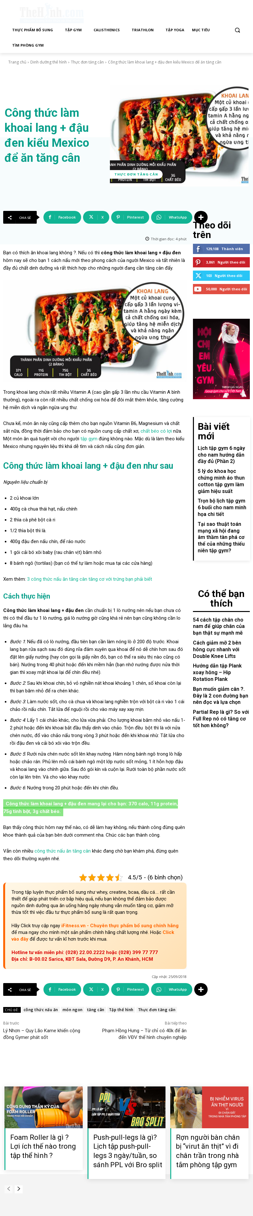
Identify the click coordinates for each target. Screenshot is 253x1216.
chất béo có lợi (156, 431)
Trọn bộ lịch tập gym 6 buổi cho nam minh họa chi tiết (222, 471)
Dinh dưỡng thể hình (48, 62)
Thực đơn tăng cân (87, 62)
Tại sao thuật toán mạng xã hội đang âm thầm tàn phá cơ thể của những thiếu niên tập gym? (222, 498)
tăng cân (95, 1009)
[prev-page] (8, 1189)
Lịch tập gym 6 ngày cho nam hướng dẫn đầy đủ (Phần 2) (223, 429)
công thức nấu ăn (41, 1009)
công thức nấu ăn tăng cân (62, 851)
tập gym (88, 439)
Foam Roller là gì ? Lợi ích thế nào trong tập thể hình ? (43, 1146)
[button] (237, 30)
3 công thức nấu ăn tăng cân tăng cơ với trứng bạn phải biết (89, 579)
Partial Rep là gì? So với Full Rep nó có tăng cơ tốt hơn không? (219, 650)
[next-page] (19, 1189)
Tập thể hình (121, 1009)
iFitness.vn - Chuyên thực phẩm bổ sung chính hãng (120, 926)
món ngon (73, 1009)
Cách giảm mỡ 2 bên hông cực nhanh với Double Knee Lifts (221, 594)
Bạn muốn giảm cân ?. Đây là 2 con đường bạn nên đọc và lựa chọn (220, 630)
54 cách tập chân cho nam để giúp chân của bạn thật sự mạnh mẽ (220, 572)
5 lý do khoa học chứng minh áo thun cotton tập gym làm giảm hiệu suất (223, 450)
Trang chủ (17, 62)
